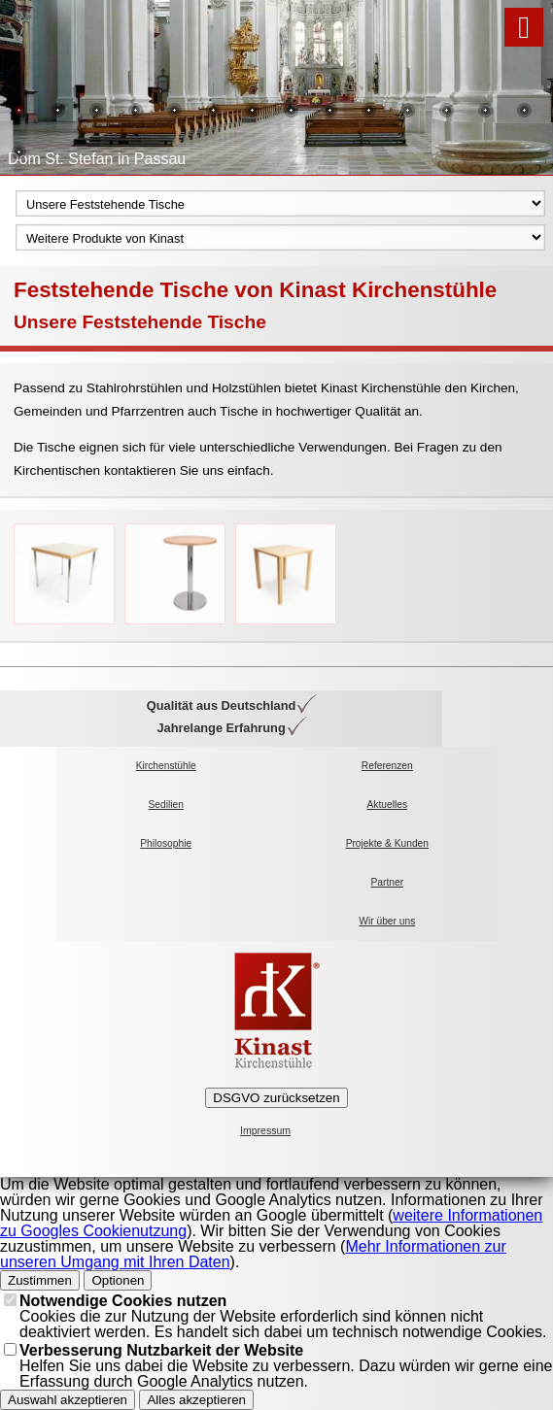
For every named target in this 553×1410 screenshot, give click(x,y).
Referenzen (387, 765)
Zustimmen (40, 1280)
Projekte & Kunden (387, 843)
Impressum (265, 1130)
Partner (387, 882)
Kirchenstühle (166, 765)
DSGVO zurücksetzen (276, 1098)
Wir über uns (387, 921)
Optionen (117, 1280)
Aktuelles (387, 804)
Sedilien (165, 804)
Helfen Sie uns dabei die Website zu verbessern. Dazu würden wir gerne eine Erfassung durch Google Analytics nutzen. (285, 1366)
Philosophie (165, 843)
